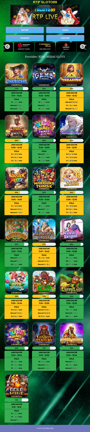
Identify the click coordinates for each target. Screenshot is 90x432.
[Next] (82, 46)
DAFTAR (24, 30)
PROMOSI (24, 38)
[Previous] (7, 46)
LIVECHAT (65, 38)
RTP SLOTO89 (45, 2)
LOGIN (65, 30)
